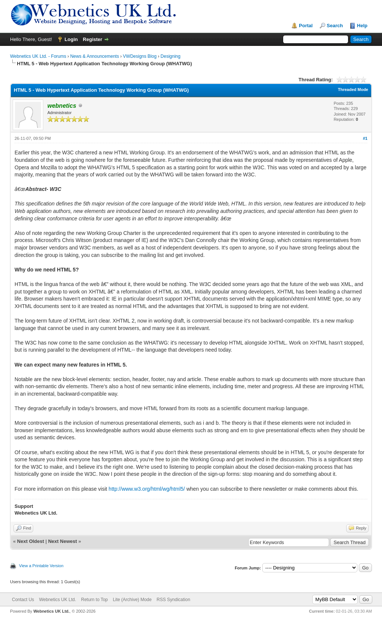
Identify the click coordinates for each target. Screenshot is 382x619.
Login (71, 39)
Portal (306, 25)
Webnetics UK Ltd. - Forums (38, 56)
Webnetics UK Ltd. (57, 599)
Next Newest (62, 541)
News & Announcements (94, 56)
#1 (365, 138)
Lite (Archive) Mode (132, 599)
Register (92, 39)
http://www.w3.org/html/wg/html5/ (147, 489)
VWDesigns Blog (140, 56)
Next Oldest (30, 541)
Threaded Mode (353, 89)
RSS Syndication (173, 599)
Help (362, 25)
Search (335, 25)
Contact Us (23, 599)
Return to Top (94, 599)
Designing (170, 56)
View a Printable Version (41, 565)
